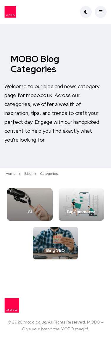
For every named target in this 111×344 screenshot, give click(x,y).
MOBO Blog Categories (35, 64)
